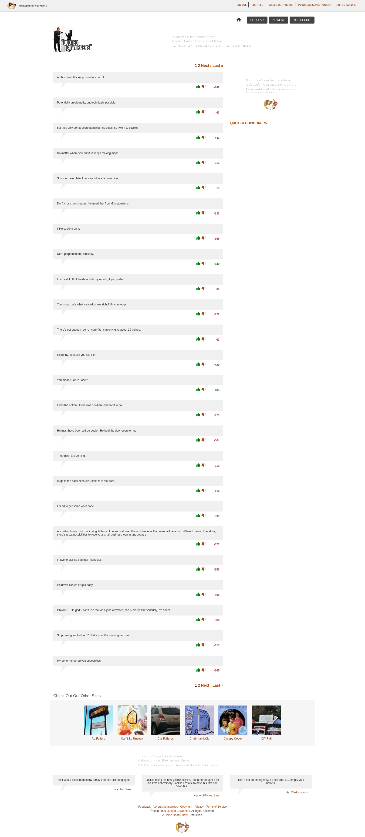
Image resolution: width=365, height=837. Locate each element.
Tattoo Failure (346, 5)
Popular (257, 20)
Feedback (144, 806)
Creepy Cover (233, 738)
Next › (206, 66)
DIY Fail (266, 738)
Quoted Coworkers (178, 811)
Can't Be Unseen (132, 738)
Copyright (186, 806)
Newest (278, 20)
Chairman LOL (199, 738)
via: (116, 789)
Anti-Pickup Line (209, 795)
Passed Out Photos (280, 5)
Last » (218, 66)
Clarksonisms (299, 792)
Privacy (199, 806)
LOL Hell (257, 5)
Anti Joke (125, 789)
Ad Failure (98, 738)
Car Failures (166, 738)
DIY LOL (242, 5)
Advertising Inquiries (165, 806)
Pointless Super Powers (314, 5)
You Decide (302, 20)
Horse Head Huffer (176, 815)
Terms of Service (216, 806)
